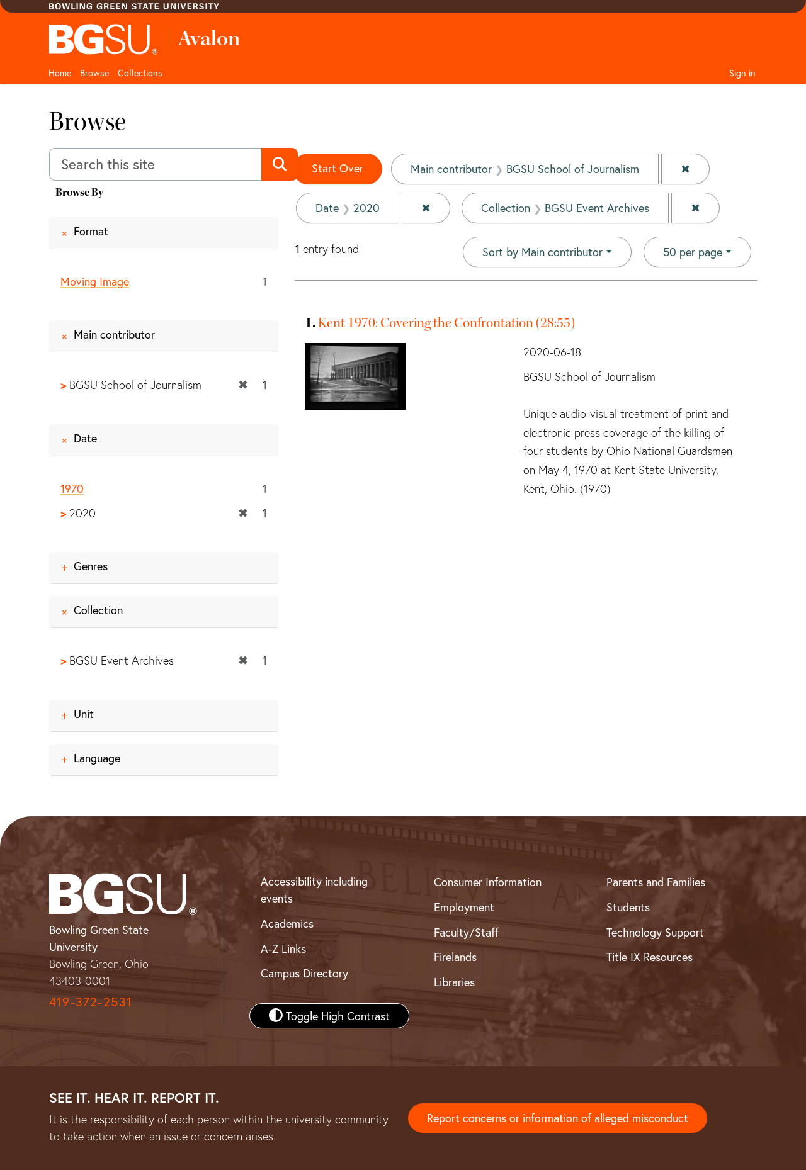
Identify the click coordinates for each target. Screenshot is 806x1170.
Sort (542, 251)
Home (59, 73)
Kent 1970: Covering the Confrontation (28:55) (446, 323)
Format (91, 231)
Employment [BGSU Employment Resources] (464, 906)
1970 (72, 488)
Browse (94, 73)
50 (692, 251)
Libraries (454, 981)
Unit (84, 713)
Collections (140, 73)
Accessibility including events (314, 890)
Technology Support (655, 932)
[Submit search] (279, 164)
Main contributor (114, 334)
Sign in (742, 73)
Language (97, 757)
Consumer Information (488, 881)
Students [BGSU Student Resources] (628, 906)
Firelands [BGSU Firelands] (455, 956)
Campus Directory (304, 973)
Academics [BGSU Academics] (287, 923)
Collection (98, 610)
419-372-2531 (90, 1001)
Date (85, 438)
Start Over (337, 168)
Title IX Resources (649, 956)
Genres (91, 566)
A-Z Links (283, 948)
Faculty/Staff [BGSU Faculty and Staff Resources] (466, 932)
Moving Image (94, 281)
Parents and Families (655, 881)
